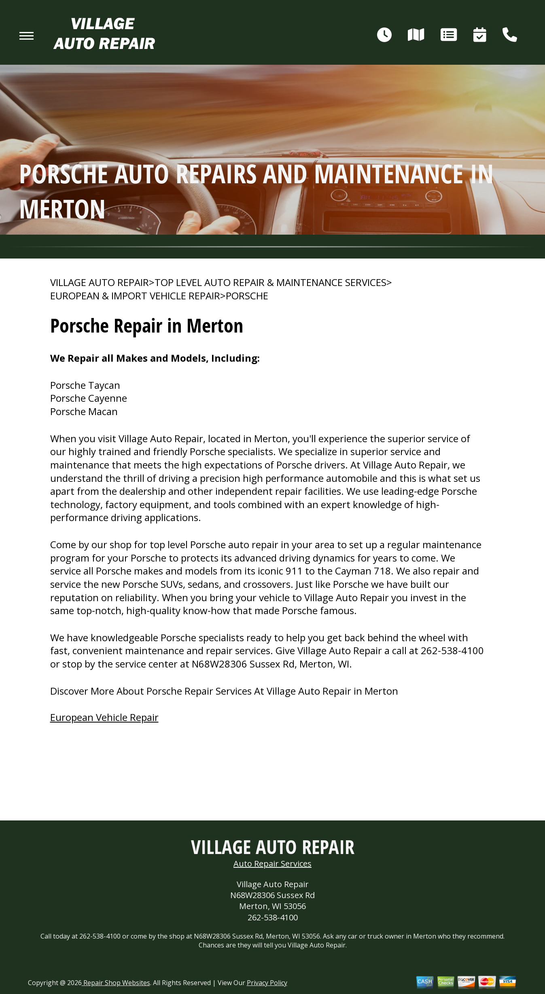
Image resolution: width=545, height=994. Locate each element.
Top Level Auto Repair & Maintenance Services (270, 282)
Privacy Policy (267, 982)
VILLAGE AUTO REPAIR (99, 282)
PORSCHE (247, 295)
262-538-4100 (452, 650)
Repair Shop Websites (116, 982)
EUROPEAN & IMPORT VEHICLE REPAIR (135, 295)
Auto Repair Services (272, 863)
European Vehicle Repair (104, 717)
